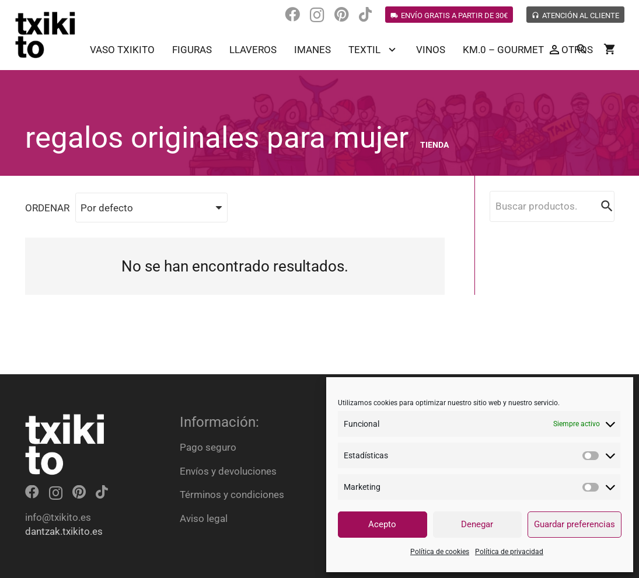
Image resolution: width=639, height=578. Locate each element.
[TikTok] (365, 14)
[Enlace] (45, 35)
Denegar (477, 524)
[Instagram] (317, 15)
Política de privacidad (509, 552)
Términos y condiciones (232, 494)
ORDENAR (47, 208)
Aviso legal (204, 518)
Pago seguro (208, 447)
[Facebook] (292, 14)
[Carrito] (610, 49)
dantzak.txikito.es (64, 531)
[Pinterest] (341, 14)
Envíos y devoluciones (228, 471)
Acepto (382, 524)
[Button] (554, 49)
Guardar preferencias (574, 524)
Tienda (434, 144)
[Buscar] (582, 50)
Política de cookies (439, 552)
